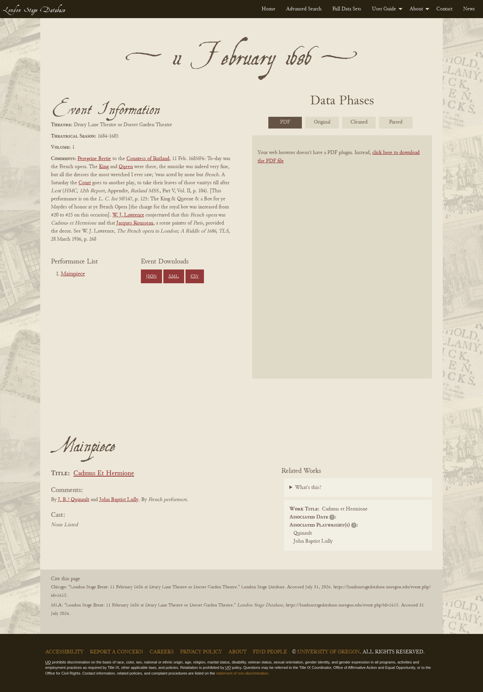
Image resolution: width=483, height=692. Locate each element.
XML (173, 276)
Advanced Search (304, 9)
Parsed (395, 122)
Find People (270, 652)
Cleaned (359, 122)
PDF (285, 122)
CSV (195, 276)
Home (268, 9)
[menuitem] (268, 9)
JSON (151, 276)
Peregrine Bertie (94, 158)
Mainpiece (73, 274)
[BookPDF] (342, 265)
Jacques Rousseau (134, 223)
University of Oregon (328, 652)
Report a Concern (116, 652)
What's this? (308, 487)
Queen (126, 166)
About (416, 9)
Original (322, 122)
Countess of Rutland (147, 158)
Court (84, 183)
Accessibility (64, 652)
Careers (162, 652)
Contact (444, 9)
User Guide (384, 9)
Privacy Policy (201, 652)
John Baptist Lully (119, 499)
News (469, 9)
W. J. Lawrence (128, 215)
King (104, 166)
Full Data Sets (346, 9)
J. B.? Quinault (73, 499)
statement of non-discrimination (242, 673)
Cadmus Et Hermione (103, 473)
